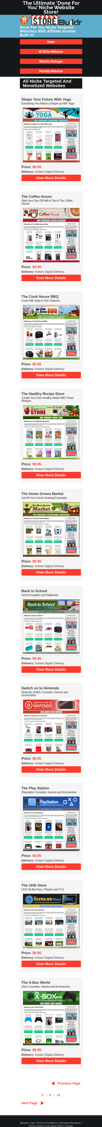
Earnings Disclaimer (70, 1123)
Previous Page (69, 1083)
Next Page (29, 1103)
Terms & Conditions (47, 1123)
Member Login (27, 1123)
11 (58, 1095)
